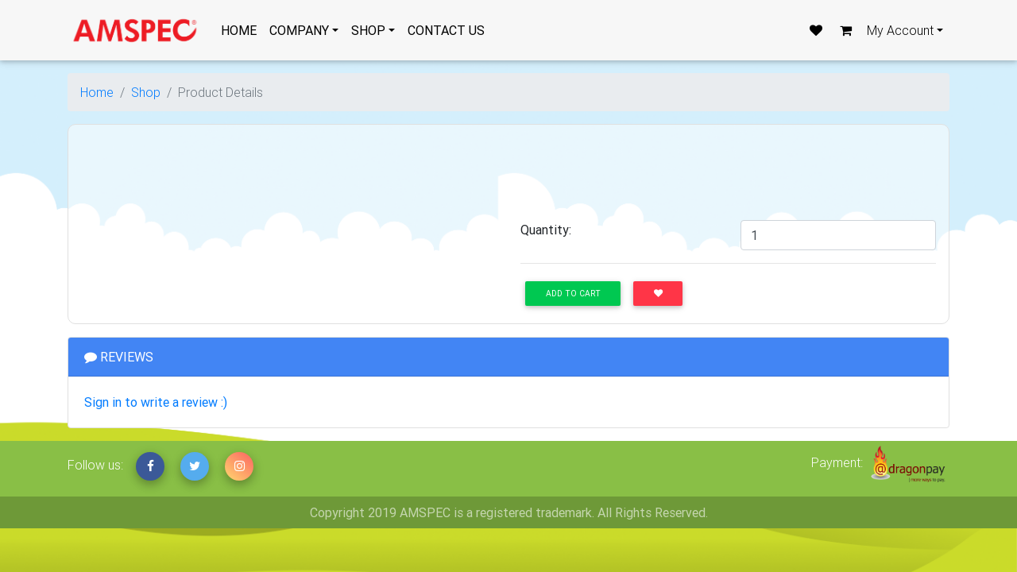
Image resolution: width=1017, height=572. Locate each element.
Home (97, 92)
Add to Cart (573, 293)
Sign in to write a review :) (155, 402)
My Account (900, 30)
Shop (145, 92)
